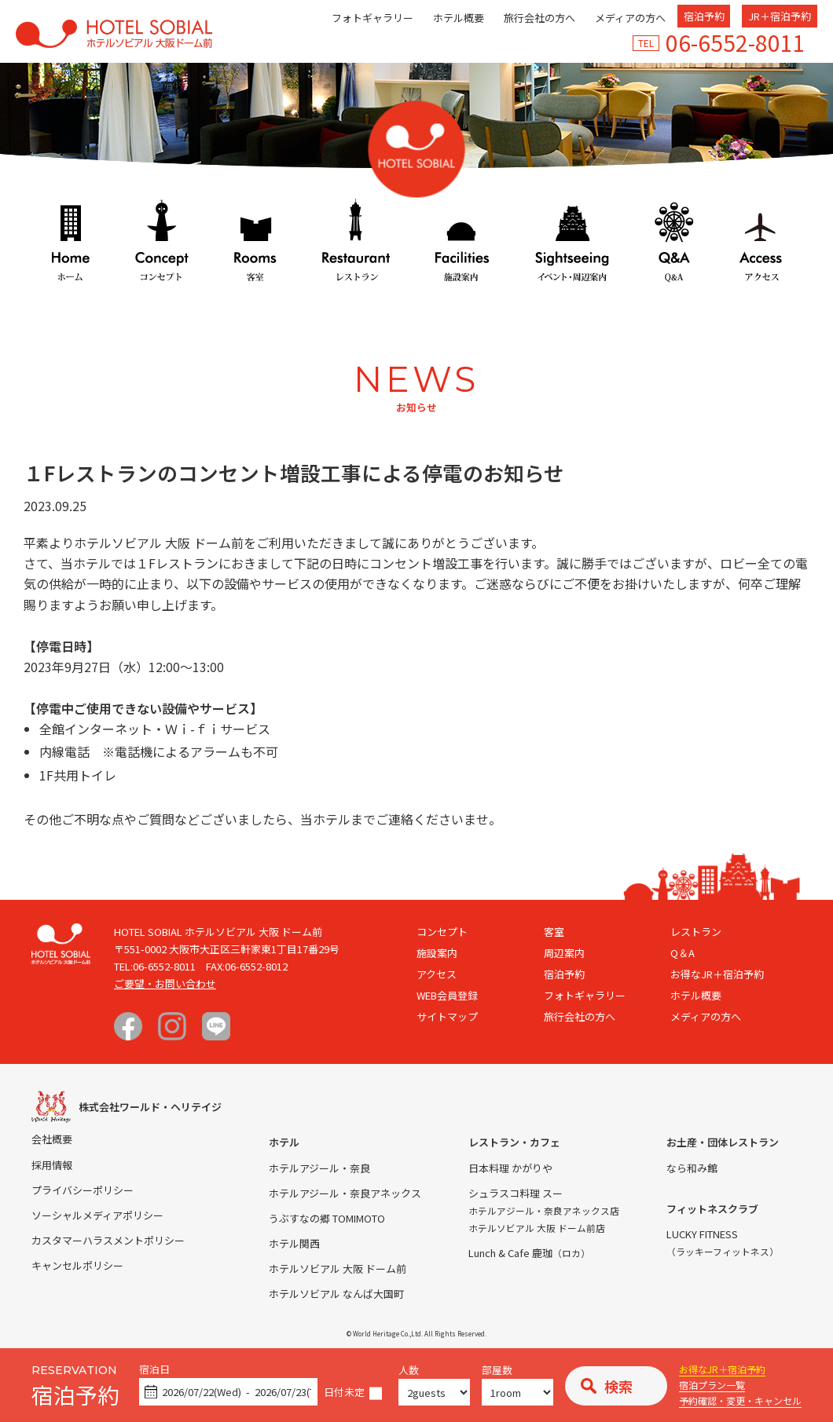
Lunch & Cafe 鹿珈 (529, 1252)
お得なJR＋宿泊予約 (722, 1369)
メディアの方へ (630, 17)
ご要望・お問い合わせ (165, 983)
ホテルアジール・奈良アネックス (345, 1193)
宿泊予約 (704, 16)
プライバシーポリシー (82, 1190)
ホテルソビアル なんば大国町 (336, 1293)
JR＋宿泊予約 (779, 16)
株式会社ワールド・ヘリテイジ (150, 1106)
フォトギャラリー (372, 17)
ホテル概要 (458, 17)
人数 (408, 1370)
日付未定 (344, 1392)
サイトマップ (447, 1016)
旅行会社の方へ (539, 17)
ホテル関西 (294, 1243)
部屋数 (497, 1370)
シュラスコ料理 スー (515, 1193)
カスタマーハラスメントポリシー (108, 1240)
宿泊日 (154, 1370)
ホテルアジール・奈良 (319, 1168)
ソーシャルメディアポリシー (97, 1215)
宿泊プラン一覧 (712, 1384)
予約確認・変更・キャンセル (740, 1400)
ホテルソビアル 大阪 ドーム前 (337, 1268)
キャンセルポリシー (77, 1265)
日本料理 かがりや (510, 1168)
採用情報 (51, 1164)
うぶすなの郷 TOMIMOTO (327, 1218)
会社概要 (51, 1138)
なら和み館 (691, 1168)
